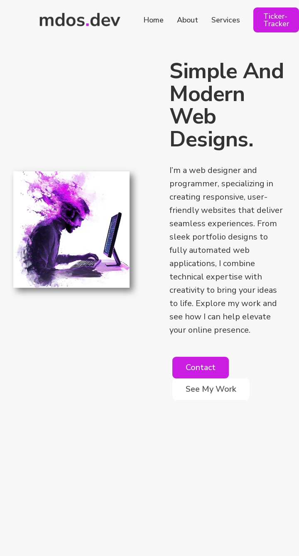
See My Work (211, 389)
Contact (201, 367)
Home (153, 20)
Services (225, 20)
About (187, 20)
